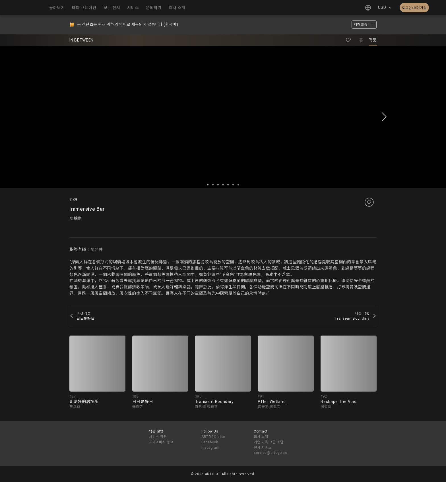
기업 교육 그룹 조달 (269, 442)
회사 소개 (261, 437)
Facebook (209, 442)
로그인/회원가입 (414, 8)
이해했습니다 (364, 24)
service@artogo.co (270, 453)
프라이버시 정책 (161, 442)
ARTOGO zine (213, 437)
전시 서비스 (262, 448)
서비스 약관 (158, 437)
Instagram (210, 448)
